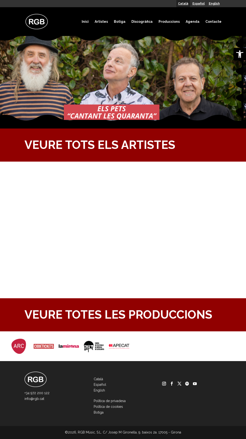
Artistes (101, 21)
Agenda (192, 21)
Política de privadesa (110, 401)
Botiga (119, 21)
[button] (240, 54)
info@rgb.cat (34, 399)
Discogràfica (142, 21)
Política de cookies (108, 407)
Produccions (169, 21)
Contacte (213, 21)
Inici (85, 21)
